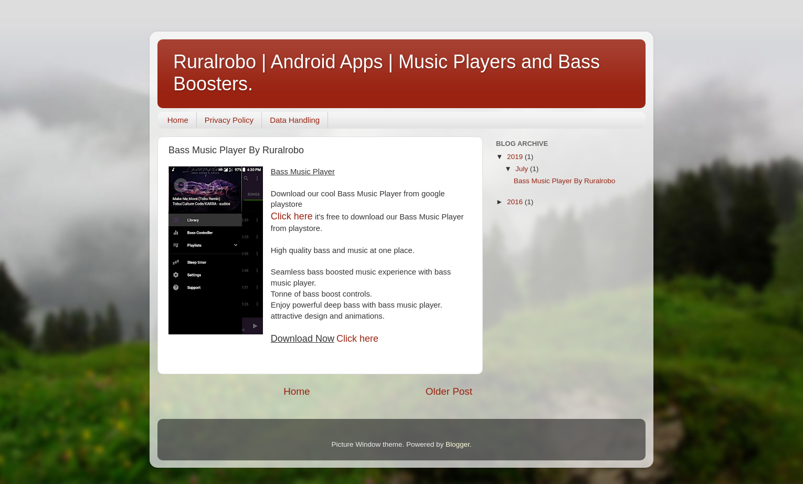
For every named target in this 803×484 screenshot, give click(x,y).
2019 (516, 157)
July (522, 169)
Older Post (449, 391)
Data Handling (295, 119)
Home (177, 119)
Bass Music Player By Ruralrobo (565, 181)
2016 (516, 202)
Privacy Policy (229, 119)
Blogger (458, 444)
